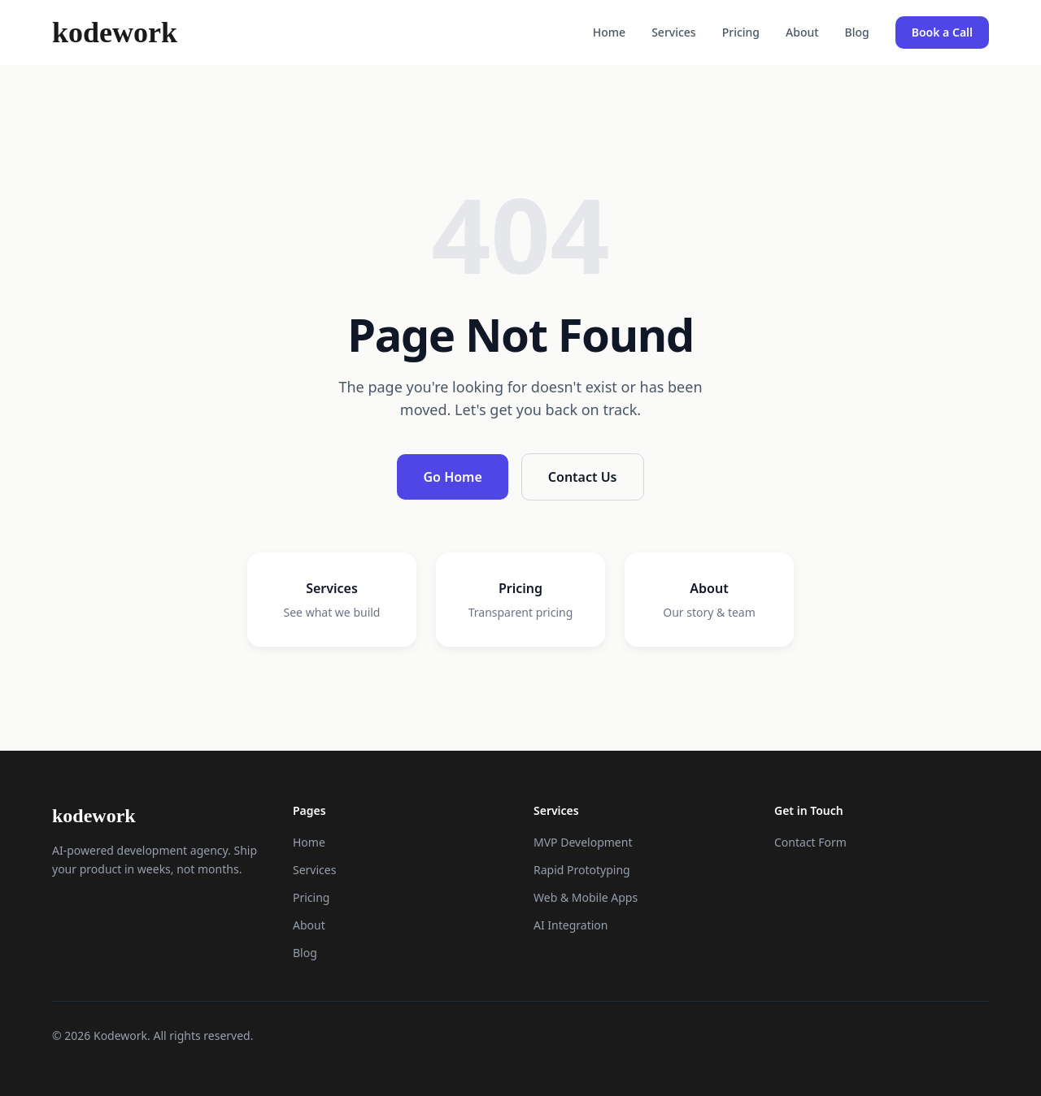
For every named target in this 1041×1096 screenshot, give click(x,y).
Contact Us (582, 477)
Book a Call (942, 32)
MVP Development (583, 842)
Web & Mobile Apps (586, 897)
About (802, 32)
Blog (857, 32)
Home (609, 32)
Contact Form (810, 842)
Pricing (741, 32)
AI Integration (571, 925)
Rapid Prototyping (582, 869)
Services (673, 32)
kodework (114, 32)
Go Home (452, 477)
